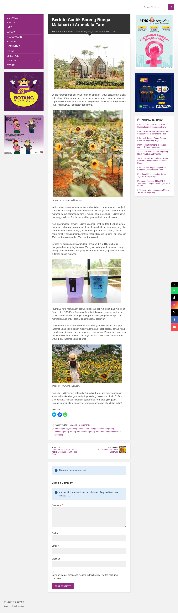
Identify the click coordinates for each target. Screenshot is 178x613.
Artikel (62, 31)
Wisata (74, 425)
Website (56, 559)
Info (9, 27)
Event (10, 51)
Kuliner (12, 41)
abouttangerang (61, 429)
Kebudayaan (14, 37)
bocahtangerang (62, 432)
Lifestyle (13, 56)
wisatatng (59, 435)
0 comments (84, 425)
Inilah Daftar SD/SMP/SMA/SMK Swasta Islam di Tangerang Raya (151, 125)
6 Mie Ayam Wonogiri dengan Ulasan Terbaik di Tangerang (153, 191)
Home (54, 31)
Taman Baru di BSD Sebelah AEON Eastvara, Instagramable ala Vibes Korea (152, 160)
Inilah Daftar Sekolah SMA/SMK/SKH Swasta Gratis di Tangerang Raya (153, 132)
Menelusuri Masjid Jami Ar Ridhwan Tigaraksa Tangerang (152, 175)
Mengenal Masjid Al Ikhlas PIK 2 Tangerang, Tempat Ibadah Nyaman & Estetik (153, 183)
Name (55, 533)
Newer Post (57, 447)
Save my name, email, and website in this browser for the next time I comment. (85, 577)
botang (73, 432)
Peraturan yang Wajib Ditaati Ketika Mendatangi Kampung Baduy (64, 452)
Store (11, 65)
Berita (11, 22)
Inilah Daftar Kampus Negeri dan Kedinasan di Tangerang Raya (151, 168)
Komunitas (13, 46)
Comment (57, 505)
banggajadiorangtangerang (102, 429)
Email (55, 546)
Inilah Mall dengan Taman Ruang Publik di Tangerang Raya (151, 139)
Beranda (12, 18)
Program (12, 60)
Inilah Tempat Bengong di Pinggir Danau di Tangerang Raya (151, 146)
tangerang (100, 432)
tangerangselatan (113, 432)
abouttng (73, 429)
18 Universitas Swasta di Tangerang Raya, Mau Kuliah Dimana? (152, 153)
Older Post (112, 447)
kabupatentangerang (86, 432)
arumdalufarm (84, 429)
